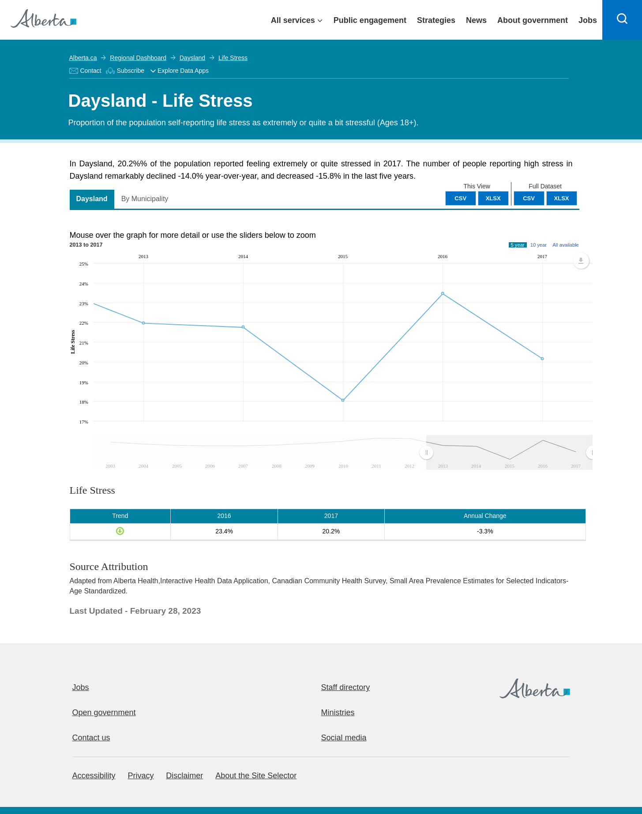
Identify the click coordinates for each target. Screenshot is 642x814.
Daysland (192, 57)
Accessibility (94, 775)
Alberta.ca (83, 57)
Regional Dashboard (138, 57)
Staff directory (345, 687)
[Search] (622, 20)
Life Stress (233, 57)
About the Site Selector (256, 775)
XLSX (561, 198)
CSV (529, 198)
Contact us (91, 737)
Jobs (80, 687)
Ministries (338, 712)
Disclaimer (184, 775)
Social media (344, 737)
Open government (104, 712)
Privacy (141, 775)
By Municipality (145, 199)
